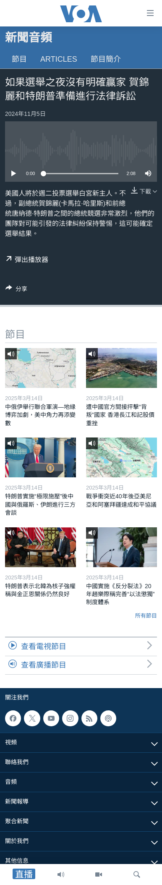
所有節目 (146, 616)
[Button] (16, 290)
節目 (19, 59)
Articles (58, 59)
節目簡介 (106, 59)
